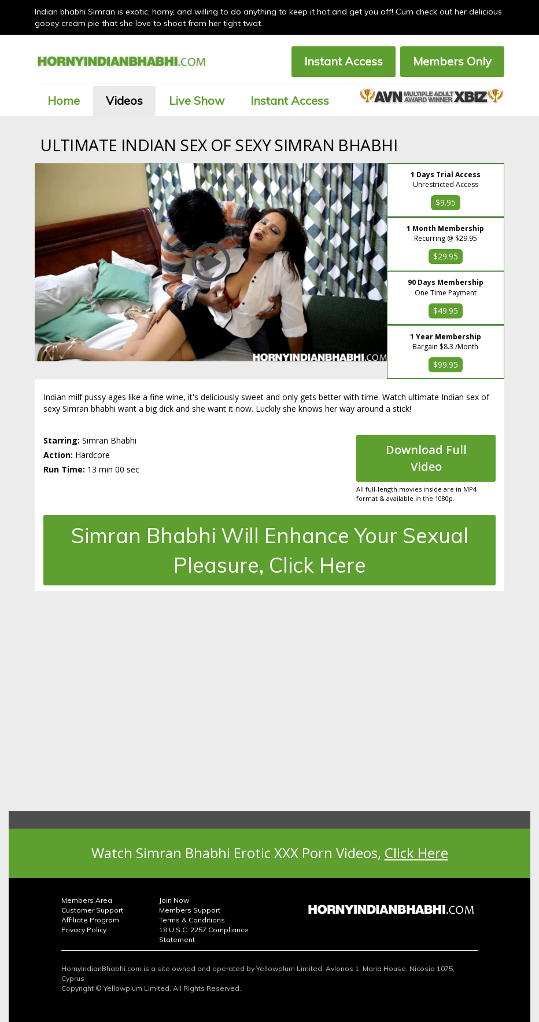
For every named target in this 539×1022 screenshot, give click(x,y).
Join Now (174, 900)
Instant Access (343, 61)
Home (63, 100)
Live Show (196, 100)
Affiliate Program (90, 919)
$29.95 (445, 256)
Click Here (416, 852)
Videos (124, 100)
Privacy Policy (83, 929)
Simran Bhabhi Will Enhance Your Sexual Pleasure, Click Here (269, 550)
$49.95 (445, 310)
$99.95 (445, 364)
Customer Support (92, 910)
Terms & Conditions (192, 919)
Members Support (189, 910)
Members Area (86, 900)
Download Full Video (426, 458)
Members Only (452, 61)
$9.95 (445, 202)
